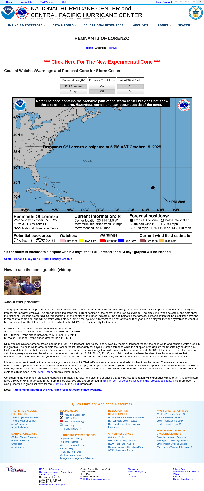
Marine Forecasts (24, 433)
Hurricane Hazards (69, 442)
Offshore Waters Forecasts (24, 437)
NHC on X (67, 418)
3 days (74, 91)
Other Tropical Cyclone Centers (172, 443)
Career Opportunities (183, 479)
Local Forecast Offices (167, 424)
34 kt (56, 384)
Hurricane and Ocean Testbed (122, 420)
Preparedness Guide (70, 438)
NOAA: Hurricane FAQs (119, 443)
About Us (177, 476)
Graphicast (16, 443)
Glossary (132, 476)
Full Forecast (73, 86)
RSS (63, 2)
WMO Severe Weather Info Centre (173, 447)
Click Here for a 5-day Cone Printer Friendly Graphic (38, 259)
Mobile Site (26, 2)
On (102, 86)
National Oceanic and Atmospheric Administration (68, 19)
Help (130, 474)
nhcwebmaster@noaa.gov (52, 484)
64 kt (76, 384)
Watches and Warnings (71, 445)
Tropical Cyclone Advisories (24, 417)
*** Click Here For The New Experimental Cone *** (102, 62)
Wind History (45, 371)
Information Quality (137, 471)
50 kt (63, 384)
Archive (112, 47)
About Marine (17, 447)
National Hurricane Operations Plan (125, 447)
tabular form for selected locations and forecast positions (137, 380)
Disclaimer (133, 469)
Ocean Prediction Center (169, 420)
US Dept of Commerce (50, 469)
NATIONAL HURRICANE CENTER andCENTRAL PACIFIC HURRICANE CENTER (86, 11)
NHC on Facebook (71, 414)
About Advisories (19, 427)
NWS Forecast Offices (172, 410)
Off (102, 91)
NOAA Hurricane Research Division (125, 417)
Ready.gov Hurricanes (70, 451)
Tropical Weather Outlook (23, 420)
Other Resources (120, 433)
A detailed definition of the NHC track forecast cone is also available (57, 389)
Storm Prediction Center (168, 417)
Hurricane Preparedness (78, 435)
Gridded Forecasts (20, 440)
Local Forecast (164, 2)
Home (9, 2)
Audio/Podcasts (19, 424)
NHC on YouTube (71, 421)
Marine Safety (66, 448)
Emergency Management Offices (76, 458)
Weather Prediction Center (169, 414)
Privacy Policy (179, 469)
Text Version (46, 2)
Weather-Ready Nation (71, 455)
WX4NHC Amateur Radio (120, 450)
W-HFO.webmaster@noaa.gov (95, 479)
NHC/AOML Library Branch (121, 440)
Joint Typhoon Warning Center (171, 440)
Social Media (69, 410)
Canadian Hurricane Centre (170, 437)
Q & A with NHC (116, 437)
